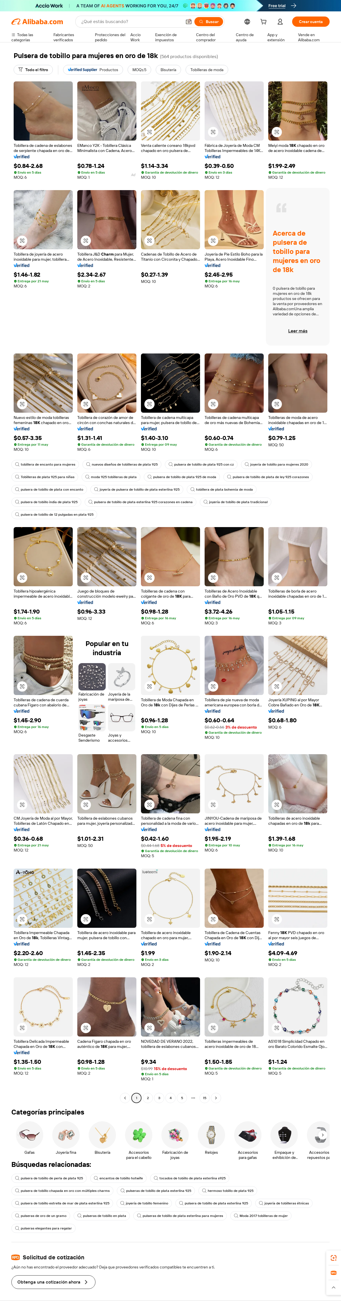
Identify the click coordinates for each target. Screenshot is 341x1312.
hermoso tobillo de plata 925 (227, 1190)
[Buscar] (208, 21)
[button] (188, 21)
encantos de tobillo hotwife (118, 1178)
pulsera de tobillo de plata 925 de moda (181, 477)
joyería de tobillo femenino (144, 1203)
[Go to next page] (216, 1098)
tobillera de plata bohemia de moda (221, 489)
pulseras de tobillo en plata (101, 1216)
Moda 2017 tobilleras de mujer (261, 1216)
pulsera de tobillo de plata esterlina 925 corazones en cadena (140, 502)
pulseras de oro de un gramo (40, 1216)
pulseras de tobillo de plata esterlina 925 (155, 1190)
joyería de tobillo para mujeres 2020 (276, 464)
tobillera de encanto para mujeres (45, 464)
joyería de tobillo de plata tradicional (235, 502)
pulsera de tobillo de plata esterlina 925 (213, 1203)
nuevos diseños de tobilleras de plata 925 (122, 464)
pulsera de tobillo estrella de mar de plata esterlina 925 (62, 1203)
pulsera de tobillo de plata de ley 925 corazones (268, 477)
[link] (333, 1258)
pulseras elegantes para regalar (43, 1228)
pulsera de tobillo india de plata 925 (46, 502)
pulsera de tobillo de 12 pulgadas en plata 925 (54, 514)
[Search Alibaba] (131, 21)
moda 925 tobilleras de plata (111, 477)
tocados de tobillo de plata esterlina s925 (190, 1178)
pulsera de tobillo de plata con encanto (49, 489)
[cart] (264, 22)
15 (204, 1098)
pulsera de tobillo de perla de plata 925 (49, 1178)
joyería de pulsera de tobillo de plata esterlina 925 (137, 489)
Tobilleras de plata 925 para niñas (44, 477)
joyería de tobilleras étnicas (284, 1203)
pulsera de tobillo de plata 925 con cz (201, 464)
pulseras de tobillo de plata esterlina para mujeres (180, 1216)
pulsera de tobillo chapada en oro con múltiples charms (62, 1190)
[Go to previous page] (125, 1098)
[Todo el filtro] (33, 70)
